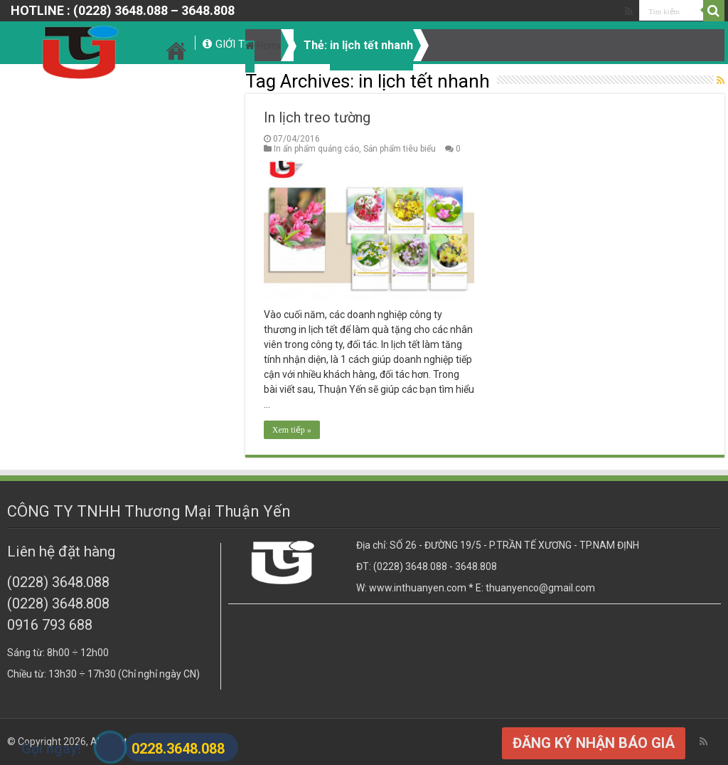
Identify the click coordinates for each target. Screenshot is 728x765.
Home (264, 45)
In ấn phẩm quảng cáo (316, 149)
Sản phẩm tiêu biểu (399, 149)
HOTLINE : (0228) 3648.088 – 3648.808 (123, 10)
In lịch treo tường (317, 117)
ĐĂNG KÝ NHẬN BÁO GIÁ (594, 742)
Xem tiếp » (291, 430)
